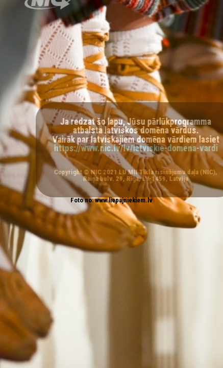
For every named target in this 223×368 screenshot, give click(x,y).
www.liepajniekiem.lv (124, 200)
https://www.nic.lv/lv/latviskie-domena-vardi (138, 148)
